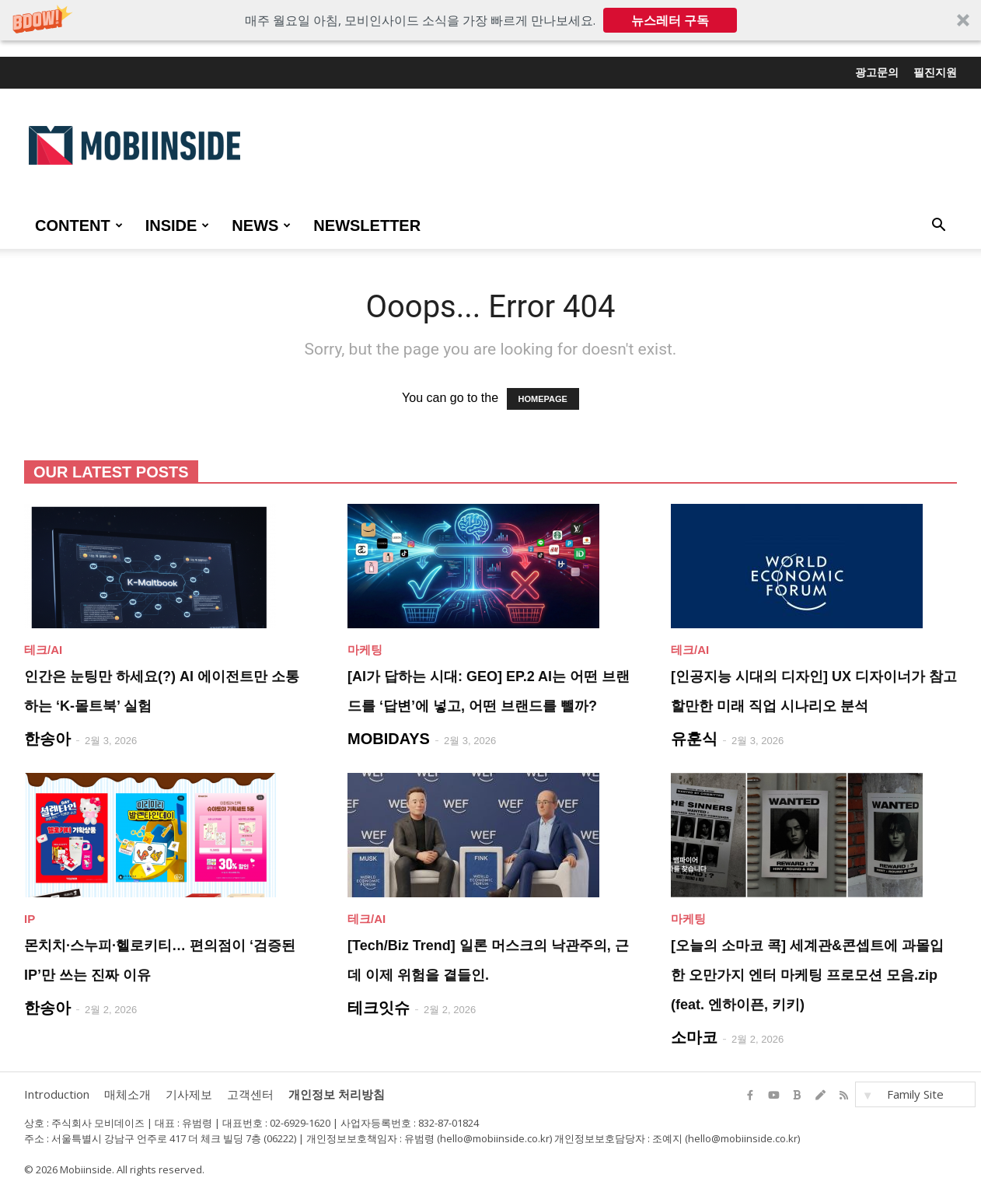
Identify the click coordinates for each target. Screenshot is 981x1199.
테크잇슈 (378, 1007)
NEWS (261, 225)
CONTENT (79, 225)
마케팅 (364, 649)
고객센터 (250, 1094)
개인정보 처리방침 (336, 1094)
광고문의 (877, 72)
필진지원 (935, 72)
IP (29, 918)
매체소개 (127, 1094)
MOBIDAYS (388, 738)
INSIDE (177, 225)
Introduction (56, 1094)
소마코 (694, 1037)
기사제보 (189, 1094)
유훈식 (694, 738)
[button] (490, 20)
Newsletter (367, 225)
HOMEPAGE (542, 399)
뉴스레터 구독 (670, 20)
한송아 (47, 738)
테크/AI (43, 649)
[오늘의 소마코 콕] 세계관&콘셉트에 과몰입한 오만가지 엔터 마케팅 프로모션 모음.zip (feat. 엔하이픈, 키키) (807, 975)
